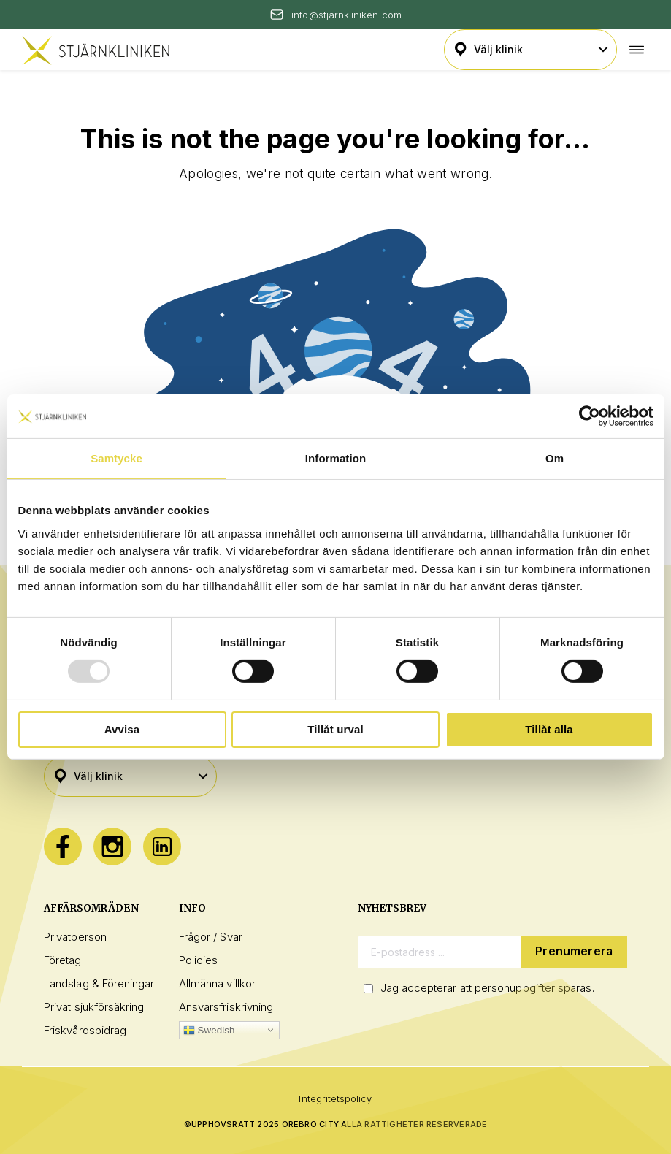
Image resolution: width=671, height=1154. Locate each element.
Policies (198, 960)
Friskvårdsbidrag (85, 1030)
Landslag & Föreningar (99, 983)
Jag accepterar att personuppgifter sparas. (487, 988)
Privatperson (75, 937)
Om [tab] (554, 458)
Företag (63, 960)
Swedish (209, 1030)
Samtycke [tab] (116, 458)
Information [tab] (335, 458)
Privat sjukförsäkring (94, 1007)
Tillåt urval (335, 729)
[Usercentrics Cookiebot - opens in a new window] (589, 416)
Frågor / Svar (210, 937)
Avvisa (122, 729)
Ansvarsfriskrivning (226, 1007)
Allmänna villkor (217, 983)
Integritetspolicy (335, 1098)
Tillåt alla (549, 729)
